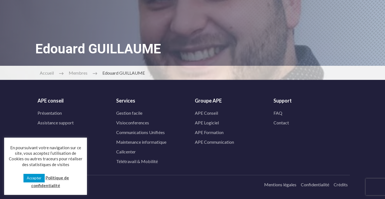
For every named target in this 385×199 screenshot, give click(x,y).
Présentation (50, 111)
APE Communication (214, 140)
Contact (176, 29)
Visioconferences (132, 121)
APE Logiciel (207, 121)
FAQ (278, 111)
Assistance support (56, 121)
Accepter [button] (34, 178)
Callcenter (126, 150)
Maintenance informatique (141, 140)
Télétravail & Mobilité (137, 160)
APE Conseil (206, 111)
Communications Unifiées (140, 130)
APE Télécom (142, 29)
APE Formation (209, 130)
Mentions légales (280, 183)
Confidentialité (315, 183)
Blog (201, 29)
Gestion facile (129, 111)
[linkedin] (95, 12)
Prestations (105, 29)
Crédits (341, 183)
